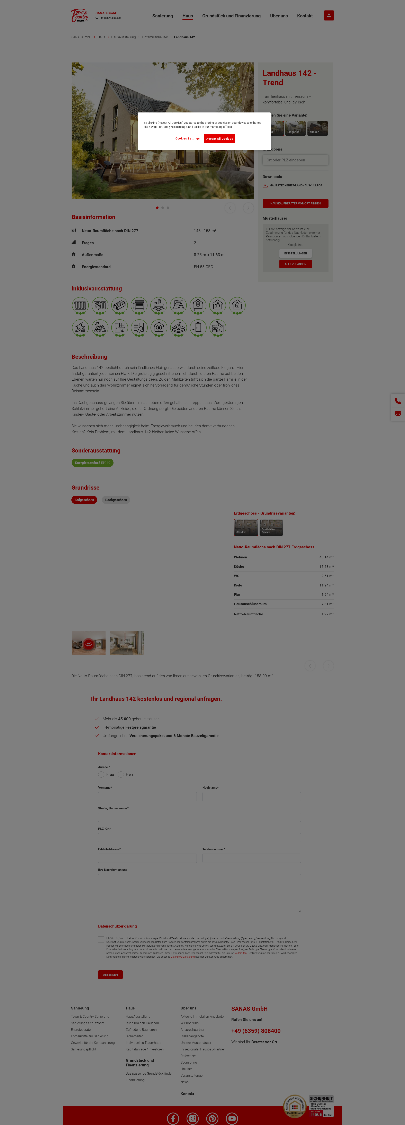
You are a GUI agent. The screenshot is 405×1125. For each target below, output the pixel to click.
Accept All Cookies (219, 138)
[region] (204, 131)
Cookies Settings (188, 138)
